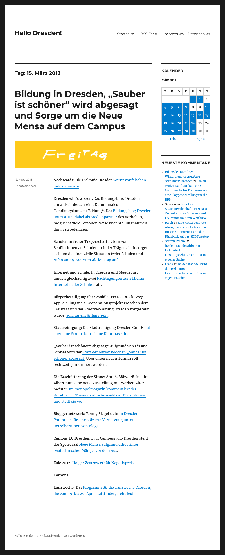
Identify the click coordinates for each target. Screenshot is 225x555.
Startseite (125, 34)
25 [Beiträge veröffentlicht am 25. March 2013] (165, 131)
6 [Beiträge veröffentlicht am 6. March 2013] (179, 107)
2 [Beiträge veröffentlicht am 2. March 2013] (200, 99)
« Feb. (171, 139)
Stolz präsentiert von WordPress (62, 536)
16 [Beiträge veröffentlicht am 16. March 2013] (200, 115)
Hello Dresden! (38, 33)
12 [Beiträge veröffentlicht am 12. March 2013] (172, 115)
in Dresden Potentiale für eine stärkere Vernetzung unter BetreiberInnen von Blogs (96, 419)
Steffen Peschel (176, 241)
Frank (169, 264)
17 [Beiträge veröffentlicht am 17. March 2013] (207, 115)
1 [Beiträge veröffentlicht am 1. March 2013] (193, 99)
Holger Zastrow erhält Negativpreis (103, 463)
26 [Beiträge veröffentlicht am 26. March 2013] (172, 131)
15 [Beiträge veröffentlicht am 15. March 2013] (192, 115)
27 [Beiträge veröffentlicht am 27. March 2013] (179, 131)
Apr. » (201, 139)
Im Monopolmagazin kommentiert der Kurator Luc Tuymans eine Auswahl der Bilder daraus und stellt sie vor (100, 395)
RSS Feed (148, 34)
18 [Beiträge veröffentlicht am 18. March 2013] (165, 123)
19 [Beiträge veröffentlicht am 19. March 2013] (172, 123)
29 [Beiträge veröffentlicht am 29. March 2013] (193, 131)
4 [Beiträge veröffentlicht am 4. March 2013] (165, 107)
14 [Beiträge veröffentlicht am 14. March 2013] (186, 115)
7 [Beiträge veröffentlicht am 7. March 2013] (186, 107)
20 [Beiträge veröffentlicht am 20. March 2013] (179, 123)
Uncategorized (25, 185)
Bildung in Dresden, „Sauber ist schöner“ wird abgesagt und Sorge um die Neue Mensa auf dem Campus (80, 110)
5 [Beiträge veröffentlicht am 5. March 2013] (172, 107)
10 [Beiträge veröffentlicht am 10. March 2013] (207, 107)
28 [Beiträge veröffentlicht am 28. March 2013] (186, 131)
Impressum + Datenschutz (186, 34)
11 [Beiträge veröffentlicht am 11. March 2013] (165, 115)
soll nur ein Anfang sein (87, 315)
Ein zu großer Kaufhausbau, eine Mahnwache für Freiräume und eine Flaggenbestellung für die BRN (187, 190)
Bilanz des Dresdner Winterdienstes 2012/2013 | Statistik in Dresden (184, 176)
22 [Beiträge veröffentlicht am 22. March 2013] (193, 123)
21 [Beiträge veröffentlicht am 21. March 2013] (186, 123)
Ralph (169, 223)
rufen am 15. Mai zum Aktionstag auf (86, 260)
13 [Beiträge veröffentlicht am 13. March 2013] (179, 115)
